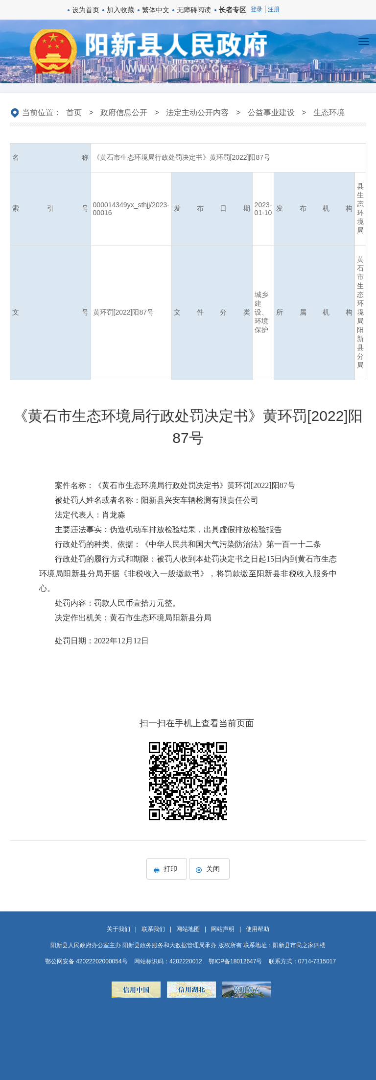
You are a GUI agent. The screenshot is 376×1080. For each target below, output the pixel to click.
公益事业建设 (271, 112)
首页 (74, 112)
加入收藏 (120, 10)
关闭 (209, 869)
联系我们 (153, 929)
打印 (167, 869)
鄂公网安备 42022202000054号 (86, 961)
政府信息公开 (123, 112)
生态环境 (329, 112)
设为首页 (85, 10)
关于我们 (118, 929)
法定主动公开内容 (197, 112)
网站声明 (223, 929)
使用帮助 (257, 929)
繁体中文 (155, 10)
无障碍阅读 (194, 10)
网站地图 (188, 929)
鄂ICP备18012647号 (235, 961)
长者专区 (232, 10)
